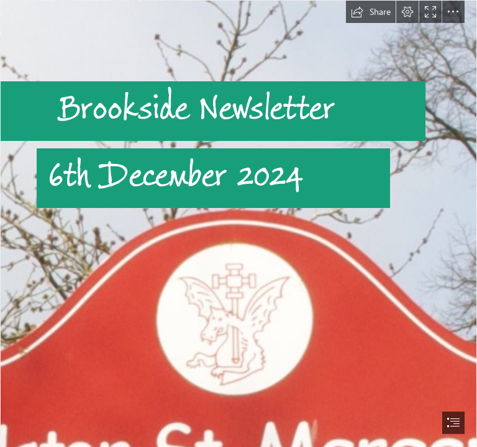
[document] (238, 223)
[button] (371, 12)
